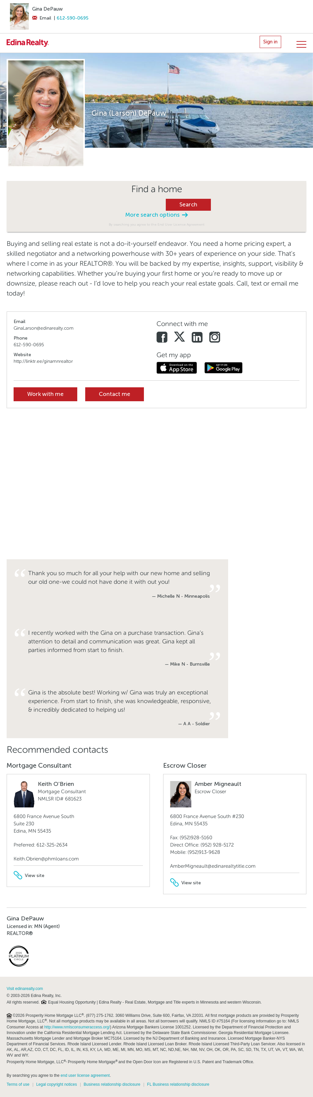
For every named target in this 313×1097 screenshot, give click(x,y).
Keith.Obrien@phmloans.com (46, 858)
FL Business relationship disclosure (178, 1084)
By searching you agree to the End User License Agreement (157, 224)
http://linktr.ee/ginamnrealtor (43, 361)
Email (41, 18)
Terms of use (18, 1084)
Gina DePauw (47, 9)
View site (29, 875)
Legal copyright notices (56, 1084)
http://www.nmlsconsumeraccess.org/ (77, 1027)
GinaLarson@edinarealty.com (44, 328)
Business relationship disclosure (112, 1084)
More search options (156, 215)
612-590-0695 (73, 18)
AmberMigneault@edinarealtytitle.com (213, 866)
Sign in (270, 41)
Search (188, 204)
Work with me (45, 394)
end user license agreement (85, 1075)
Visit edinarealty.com (25, 988)
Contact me (114, 394)
